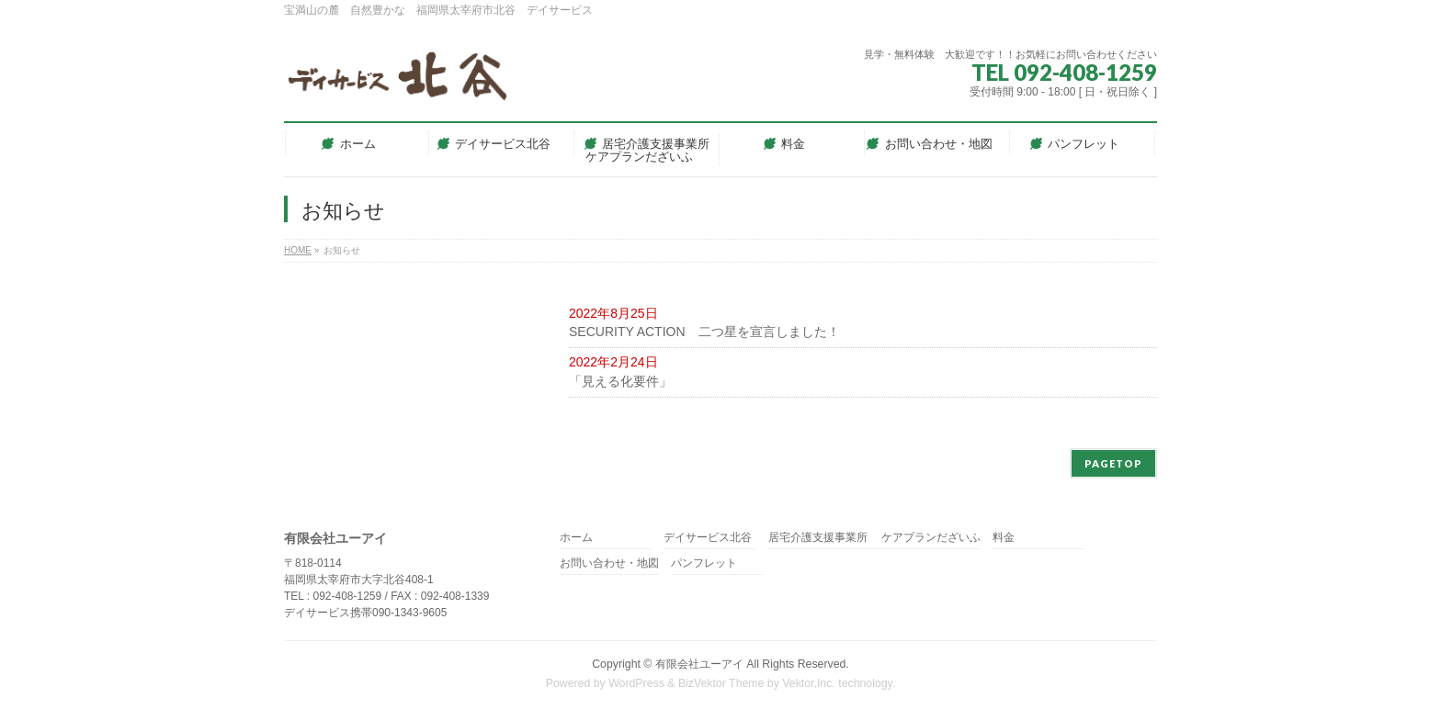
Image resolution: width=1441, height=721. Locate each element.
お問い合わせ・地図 (609, 563)
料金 (1004, 538)
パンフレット (704, 563)
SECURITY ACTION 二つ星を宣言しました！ (704, 331)
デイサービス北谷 (708, 538)
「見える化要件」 (620, 381)
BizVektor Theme (721, 683)
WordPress (636, 683)
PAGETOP (1113, 463)
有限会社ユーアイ (699, 664)
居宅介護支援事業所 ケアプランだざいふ (874, 538)
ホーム (576, 538)
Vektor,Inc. (808, 683)
